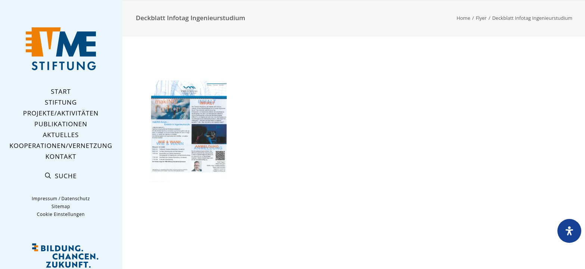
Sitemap (60, 206)
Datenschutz (75, 198)
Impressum (44, 198)
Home (463, 18)
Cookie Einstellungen (61, 214)
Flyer (481, 18)
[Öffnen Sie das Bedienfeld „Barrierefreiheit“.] (569, 231)
